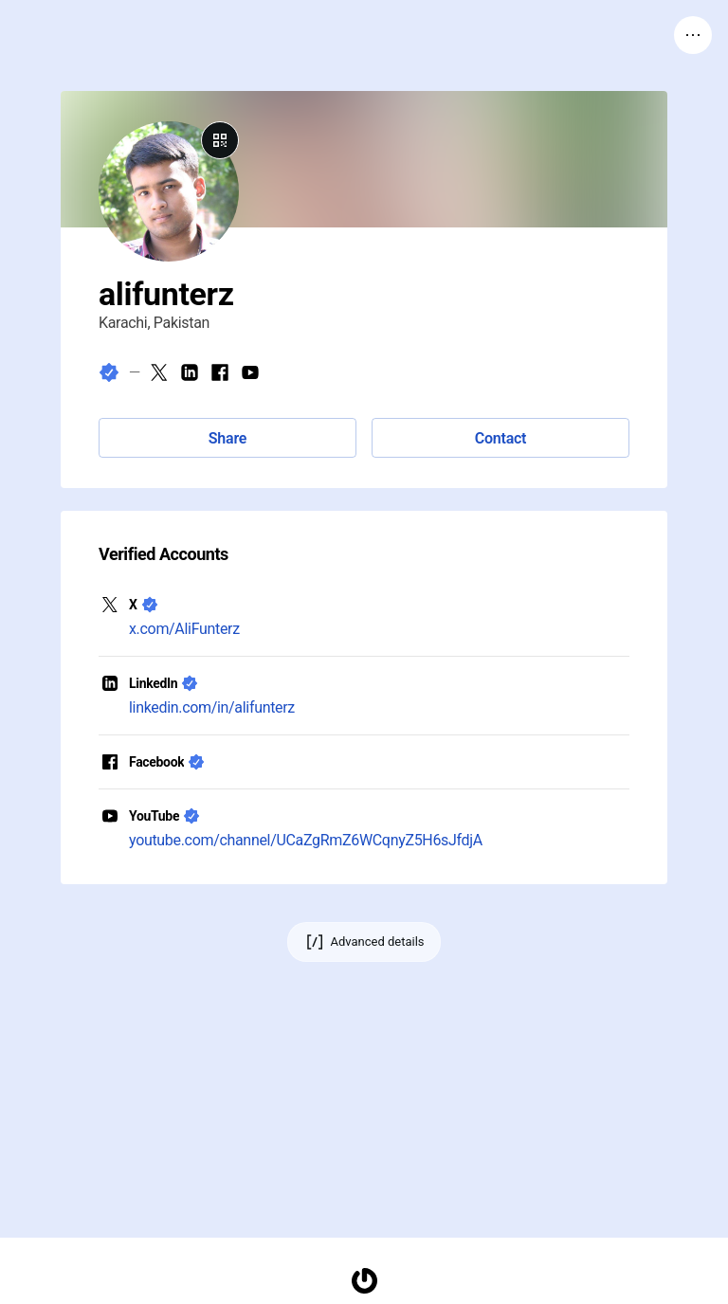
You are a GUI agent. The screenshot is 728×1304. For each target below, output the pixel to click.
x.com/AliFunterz (184, 629)
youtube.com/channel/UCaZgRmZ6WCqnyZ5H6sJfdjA (305, 840)
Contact (500, 438)
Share (227, 438)
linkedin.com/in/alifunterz (212, 707)
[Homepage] (364, 1281)
